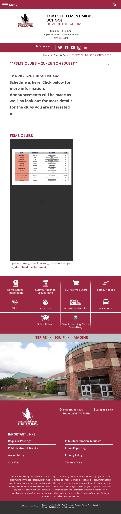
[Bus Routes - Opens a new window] (105, 304)
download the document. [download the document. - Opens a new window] (31, 267)
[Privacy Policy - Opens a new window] (89, 455)
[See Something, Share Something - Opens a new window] (75, 321)
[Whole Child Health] (75, 304)
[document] (41, 200)
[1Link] (15, 304)
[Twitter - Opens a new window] (60, 47)
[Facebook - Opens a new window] (66, 47)
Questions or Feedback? (51, 505)
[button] (9, 5)
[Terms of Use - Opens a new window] (89, 462)
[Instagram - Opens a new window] (79, 47)
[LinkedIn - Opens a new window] (85, 47)
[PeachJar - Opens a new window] (45, 304)
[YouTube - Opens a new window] (73, 47)
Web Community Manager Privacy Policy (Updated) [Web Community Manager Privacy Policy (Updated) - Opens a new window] (81, 505)
